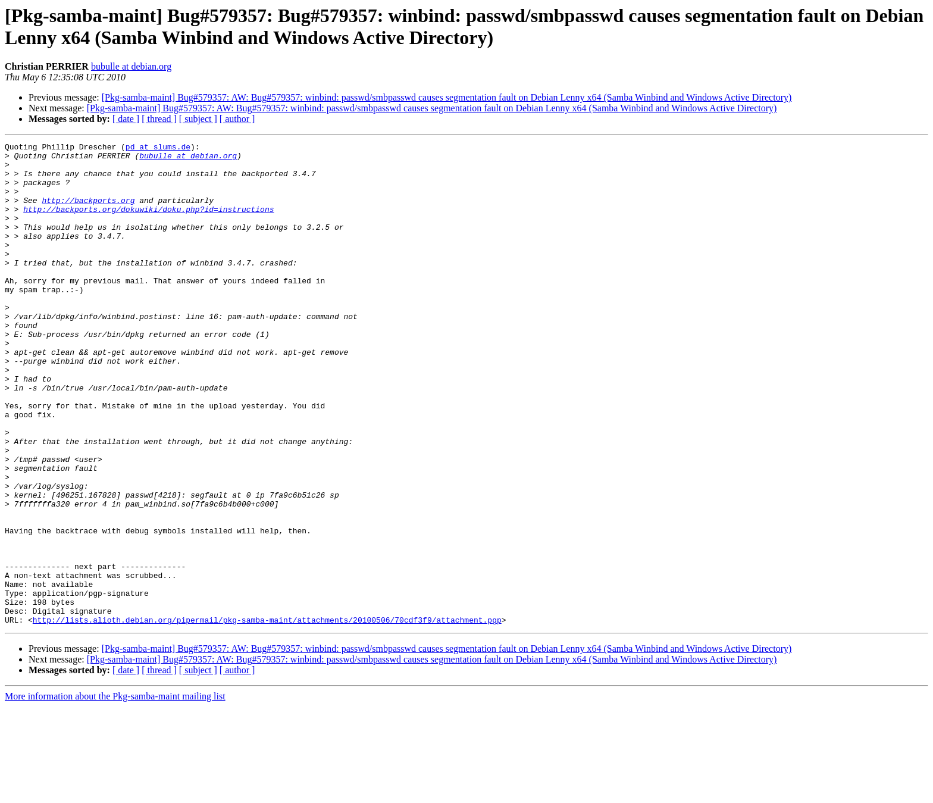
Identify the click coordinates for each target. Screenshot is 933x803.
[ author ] (237, 119)
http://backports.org (88, 212)
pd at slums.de (158, 148)
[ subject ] (198, 119)
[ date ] (125, 119)
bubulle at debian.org (131, 66)
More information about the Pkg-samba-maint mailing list (115, 793)
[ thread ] (159, 119)
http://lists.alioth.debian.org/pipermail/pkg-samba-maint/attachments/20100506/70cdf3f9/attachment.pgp (267, 716)
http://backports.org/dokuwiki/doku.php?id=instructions (148, 223)
